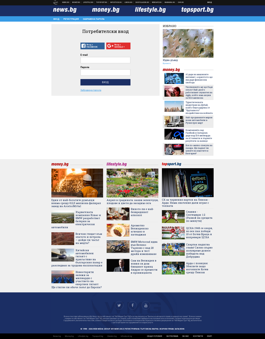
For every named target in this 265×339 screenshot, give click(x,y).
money (173, 70)
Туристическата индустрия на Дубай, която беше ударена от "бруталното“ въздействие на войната (199, 107)
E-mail (84, 55)
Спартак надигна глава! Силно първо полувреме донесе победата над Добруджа (199, 250)
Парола (84, 67)
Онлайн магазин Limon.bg (129, 2)
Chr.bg (181, 2)
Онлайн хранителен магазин (142, 2)
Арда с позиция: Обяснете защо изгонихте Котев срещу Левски (197, 268)
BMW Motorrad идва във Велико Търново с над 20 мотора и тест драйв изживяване (144, 247)
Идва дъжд (170, 60)
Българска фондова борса (116, 2)
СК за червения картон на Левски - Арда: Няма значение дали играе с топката (185, 202)
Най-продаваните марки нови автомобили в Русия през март (199, 120)
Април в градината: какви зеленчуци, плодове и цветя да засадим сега (132, 201)
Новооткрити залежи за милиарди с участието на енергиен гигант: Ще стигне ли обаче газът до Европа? (76, 279)
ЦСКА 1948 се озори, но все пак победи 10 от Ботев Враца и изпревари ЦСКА (199, 233)
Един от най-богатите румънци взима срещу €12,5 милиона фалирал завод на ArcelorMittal (76, 203)
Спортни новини (101, 2)
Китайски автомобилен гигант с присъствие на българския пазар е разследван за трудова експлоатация (76, 258)
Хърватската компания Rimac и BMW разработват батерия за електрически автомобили (76, 219)
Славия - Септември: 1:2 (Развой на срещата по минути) (199, 216)
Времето (167, 63)
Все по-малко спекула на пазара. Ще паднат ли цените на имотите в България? (199, 149)
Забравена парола (93, 19)
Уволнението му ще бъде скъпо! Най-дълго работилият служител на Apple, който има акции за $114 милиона (199, 92)
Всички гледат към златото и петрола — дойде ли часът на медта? (89, 238)
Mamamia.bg (170, 2)
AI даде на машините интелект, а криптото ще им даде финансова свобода (199, 78)
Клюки (88, 2)
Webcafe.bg (157, 2)
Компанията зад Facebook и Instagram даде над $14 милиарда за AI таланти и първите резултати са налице (199, 135)
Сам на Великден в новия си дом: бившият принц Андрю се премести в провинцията (144, 266)
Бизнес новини (76, 2)
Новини (65, 2)
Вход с (92, 46)
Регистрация (71, 19)
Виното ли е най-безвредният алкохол (142, 212)
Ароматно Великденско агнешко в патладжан (140, 230)
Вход (209, 2)
